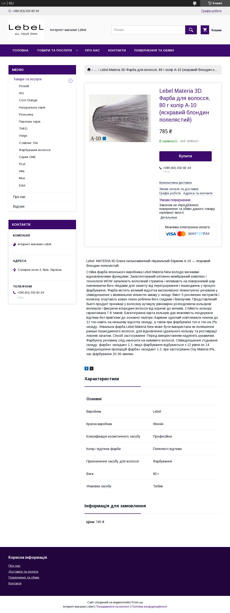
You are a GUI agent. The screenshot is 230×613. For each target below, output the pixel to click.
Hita (21, 171)
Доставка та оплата (31, 62)
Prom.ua (137, 602)
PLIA (22, 164)
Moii (22, 178)
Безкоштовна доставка (175, 182)
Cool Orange (28, 100)
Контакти (117, 50)
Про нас (92, 50)
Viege (23, 135)
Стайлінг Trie (28, 143)
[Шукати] (191, 29)
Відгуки (18, 206)
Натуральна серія (32, 107)
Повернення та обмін (154, 50)
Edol (22, 185)
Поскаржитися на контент (112, 606)
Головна (20, 50)
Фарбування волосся (34, 150)
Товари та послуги (54, 50)
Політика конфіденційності (149, 606)
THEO (23, 128)
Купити (185, 156)
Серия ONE (27, 157)
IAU (21, 93)
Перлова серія (29, 121)
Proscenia (26, 114)
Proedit (24, 86)
